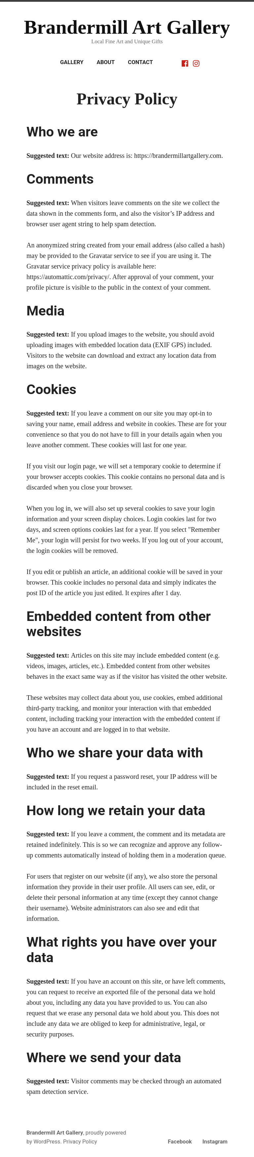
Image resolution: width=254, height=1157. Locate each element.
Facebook (180, 1142)
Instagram (215, 1142)
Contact (140, 62)
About (106, 62)
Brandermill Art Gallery (127, 27)
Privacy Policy (80, 1142)
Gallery (72, 62)
